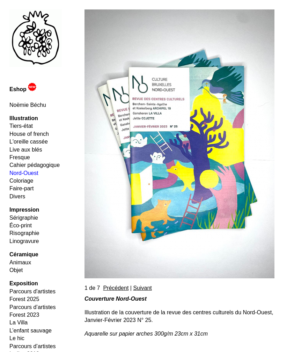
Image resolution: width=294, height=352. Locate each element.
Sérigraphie (23, 218)
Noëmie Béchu (27, 105)
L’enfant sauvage (30, 330)
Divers (17, 196)
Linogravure (24, 241)
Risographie (24, 233)
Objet (16, 270)
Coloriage (21, 181)
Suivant (142, 288)
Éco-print (20, 225)
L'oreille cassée (28, 142)
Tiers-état (21, 126)
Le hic (16, 338)
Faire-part (21, 188)
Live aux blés (25, 150)
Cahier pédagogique (34, 165)
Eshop (22, 89)
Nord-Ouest (23, 173)
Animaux (20, 262)
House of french (29, 134)
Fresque (19, 157)
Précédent (115, 288)
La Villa (18, 322)
